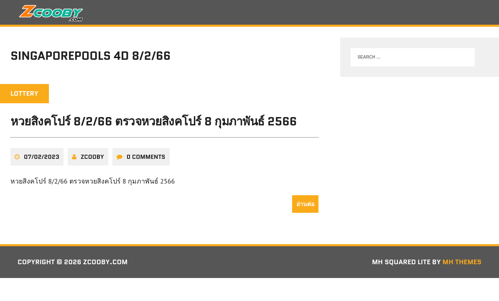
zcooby (92, 157)
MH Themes (462, 262)
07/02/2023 (41, 157)
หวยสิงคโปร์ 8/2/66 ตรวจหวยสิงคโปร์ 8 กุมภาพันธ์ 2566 (153, 121)
